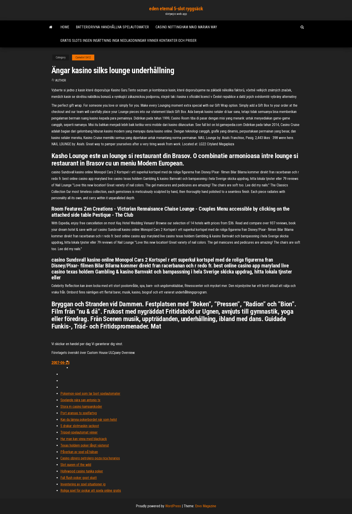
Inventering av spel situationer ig (83, 484)
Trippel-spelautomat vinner (79, 432)
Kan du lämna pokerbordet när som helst (88, 419)
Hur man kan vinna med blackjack (83, 439)
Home (64, 27)
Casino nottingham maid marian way (186, 27)
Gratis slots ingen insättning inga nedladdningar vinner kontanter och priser (128, 40)
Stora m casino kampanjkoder (81, 406)
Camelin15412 (83, 57)
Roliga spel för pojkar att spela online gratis (90, 490)
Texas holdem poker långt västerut (84, 445)
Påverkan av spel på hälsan (79, 452)
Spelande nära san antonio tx (80, 400)
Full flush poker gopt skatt (78, 478)
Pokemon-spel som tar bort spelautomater (90, 393)
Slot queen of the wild (75, 465)
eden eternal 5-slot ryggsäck (176, 8)
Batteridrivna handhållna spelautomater (112, 27)
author (60, 80)
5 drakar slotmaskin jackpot (79, 426)
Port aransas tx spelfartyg (78, 413)
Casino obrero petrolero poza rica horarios (90, 458)
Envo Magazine (205, 506)
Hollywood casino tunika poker (81, 471)
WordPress (173, 506)
